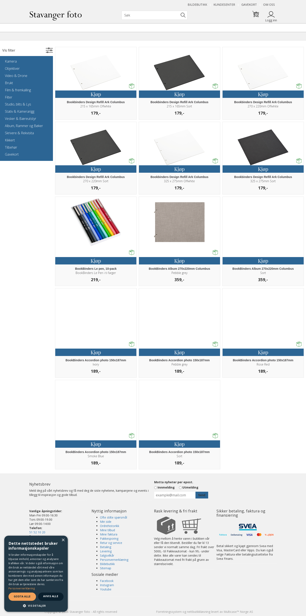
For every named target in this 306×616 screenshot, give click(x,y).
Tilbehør (11, 147)
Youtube (105, 589)
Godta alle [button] (22, 596)
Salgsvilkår (107, 555)
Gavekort (249, 5)
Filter (8, 97)
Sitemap (105, 568)
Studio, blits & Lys (18, 104)
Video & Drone (16, 75)
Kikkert (10, 140)
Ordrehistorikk (109, 526)
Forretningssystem (169, 612)
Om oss (269, 5)
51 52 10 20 (37, 532)
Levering (106, 551)
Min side (105, 522)
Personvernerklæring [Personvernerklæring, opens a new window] (21, 588)
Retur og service (111, 543)
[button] (36, 606)
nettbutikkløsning (198, 612)
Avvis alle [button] (50, 596)
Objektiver (12, 68)
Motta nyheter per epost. (173, 482)
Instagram (107, 585)
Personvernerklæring (114, 560)
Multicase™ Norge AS (238, 612)
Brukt (9, 83)
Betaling (105, 547)
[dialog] (36, 574)
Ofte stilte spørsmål (113, 517)
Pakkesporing (109, 539)
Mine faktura (108, 534)
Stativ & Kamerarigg (19, 111)
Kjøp (96, 94)
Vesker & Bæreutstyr (20, 118)
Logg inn (271, 20)
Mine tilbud (107, 530)
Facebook (107, 581)
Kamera (11, 61)
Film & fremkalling (18, 90)
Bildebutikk (197, 5)
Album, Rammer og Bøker (24, 125)
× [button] (63, 540)
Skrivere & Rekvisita (19, 133)
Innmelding (166, 487)
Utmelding (190, 487)
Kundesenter (224, 5)
